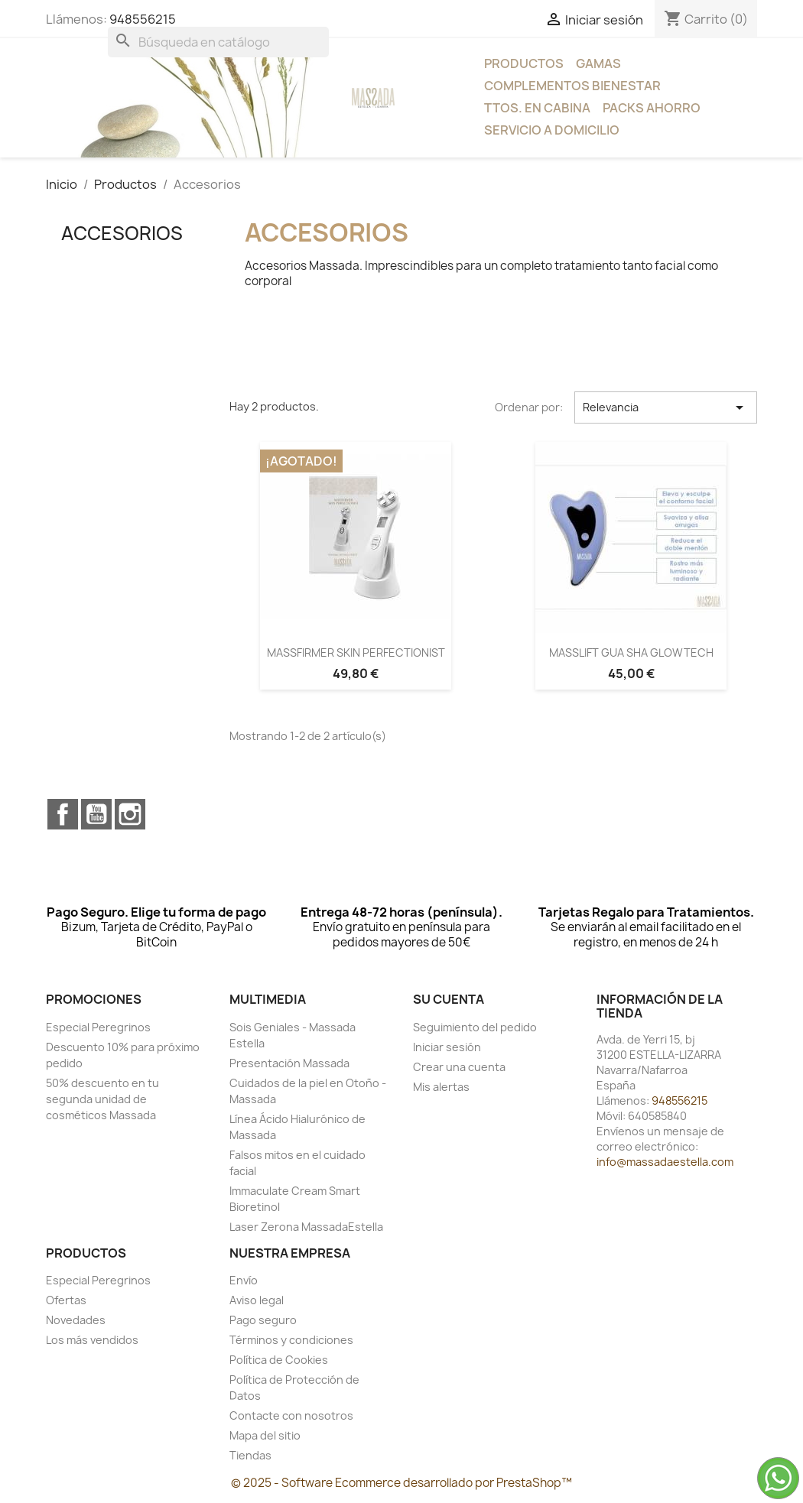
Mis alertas (441, 1086)
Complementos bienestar (572, 85)
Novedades (76, 1320)
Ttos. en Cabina (537, 107)
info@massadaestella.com (665, 1161)
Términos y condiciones (291, 1340)
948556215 (142, 19)
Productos (524, 63)
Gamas (598, 63)
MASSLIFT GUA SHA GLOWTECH (631, 652)
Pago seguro (263, 1320)
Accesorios (122, 233)
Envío (243, 1280)
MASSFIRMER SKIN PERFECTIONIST (356, 652)
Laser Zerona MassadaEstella (306, 1226)
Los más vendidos (92, 1340)
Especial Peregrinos (98, 1027)
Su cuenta (448, 999)
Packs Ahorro (652, 107)
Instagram (130, 814)
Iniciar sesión (447, 1047)
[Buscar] (218, 42)
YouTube (96, 814)
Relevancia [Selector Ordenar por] (666, 407)
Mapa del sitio (265, 1435)
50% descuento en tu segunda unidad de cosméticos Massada (102, 1099)
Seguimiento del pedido (475, 1027)
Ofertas (66, 1300)
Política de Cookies (278, 1359)
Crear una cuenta (459, 1067)
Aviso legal (256, 1300)
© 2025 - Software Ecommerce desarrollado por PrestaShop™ (401, 1483)
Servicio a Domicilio (551, 130)
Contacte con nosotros (291, 1415)
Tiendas (250, 1455)
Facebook (62, 814)
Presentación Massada (289, 1063)
